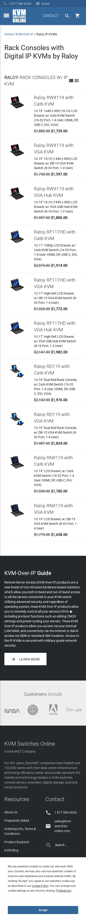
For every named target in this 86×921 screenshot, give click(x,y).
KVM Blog (11, 850)
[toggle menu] (6, 15)
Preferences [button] (63, 890)
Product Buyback (16, 842)
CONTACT (51, 16)
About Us (10, 812)
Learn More (25, 659)
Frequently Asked (16, 820)
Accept (43, 910)
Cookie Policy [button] (40, 886)
